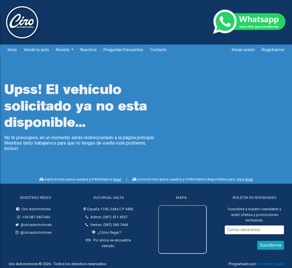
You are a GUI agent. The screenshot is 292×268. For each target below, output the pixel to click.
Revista (63, 49)
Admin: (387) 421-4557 (106, 215)
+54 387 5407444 (33, 215)
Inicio (12, 49)
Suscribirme (270, 243)
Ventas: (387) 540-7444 (106, 223)
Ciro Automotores (33, 207)
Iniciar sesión (243, 49)
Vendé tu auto (36, 49)
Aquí (117, 179)
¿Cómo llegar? (106, 231)
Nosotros (88, 49)
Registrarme (273, 49)
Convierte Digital (270, 262)
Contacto (158, 49)
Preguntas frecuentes (123, 49)
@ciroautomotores (33, 223)
